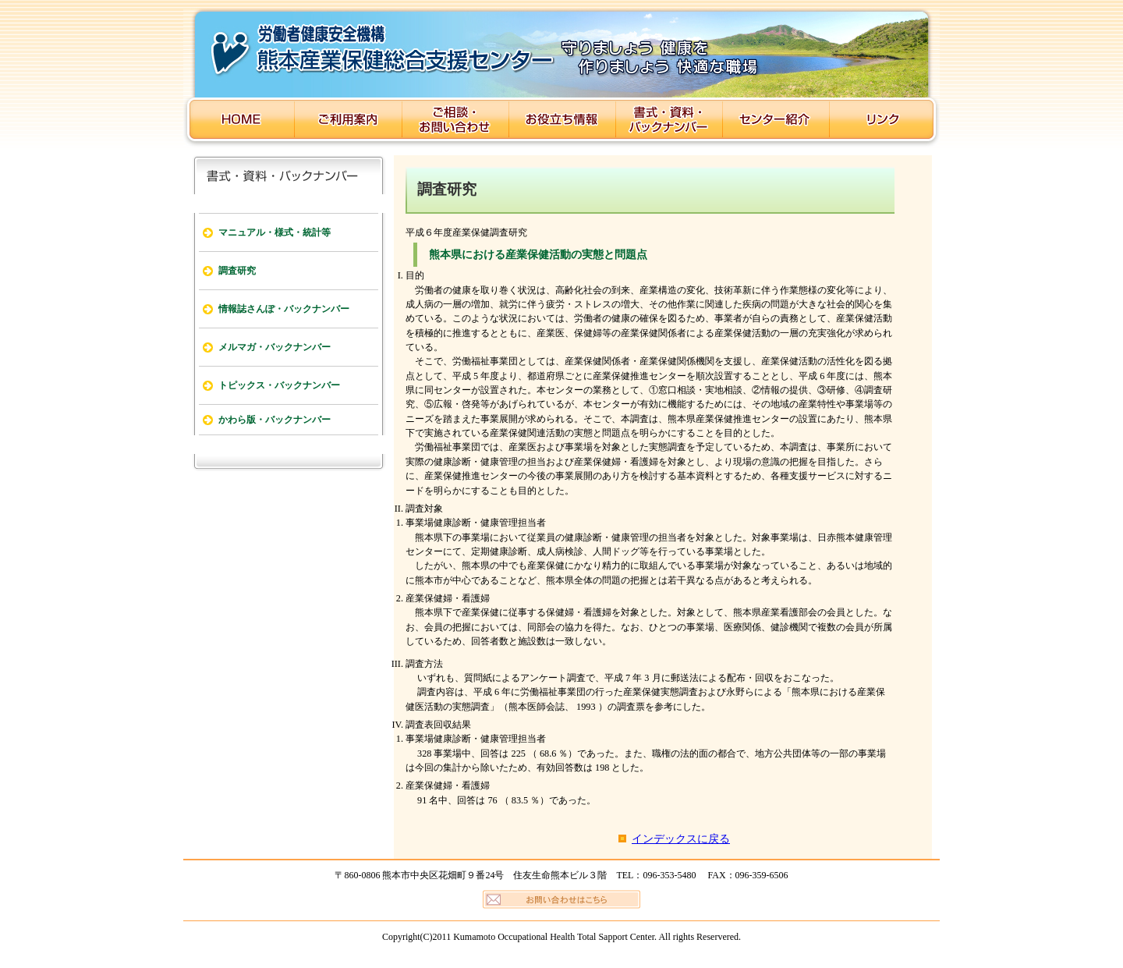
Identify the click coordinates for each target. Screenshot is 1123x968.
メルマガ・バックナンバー (274, 347)
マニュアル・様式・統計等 (274, 232)
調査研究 (237, 270)
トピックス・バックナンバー (279, 385)
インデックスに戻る (681, 838)
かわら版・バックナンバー (274, 419)
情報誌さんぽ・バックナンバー (283, 308)
